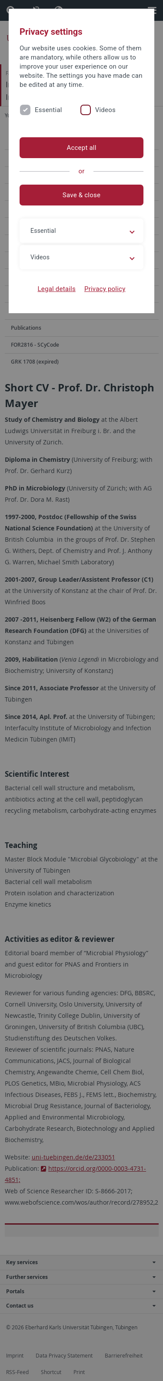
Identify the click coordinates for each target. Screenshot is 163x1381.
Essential (48, 110)
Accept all (81, 148)
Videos (105, 110)
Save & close (81, 195)
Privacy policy (105, 289)
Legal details (57, 289)
